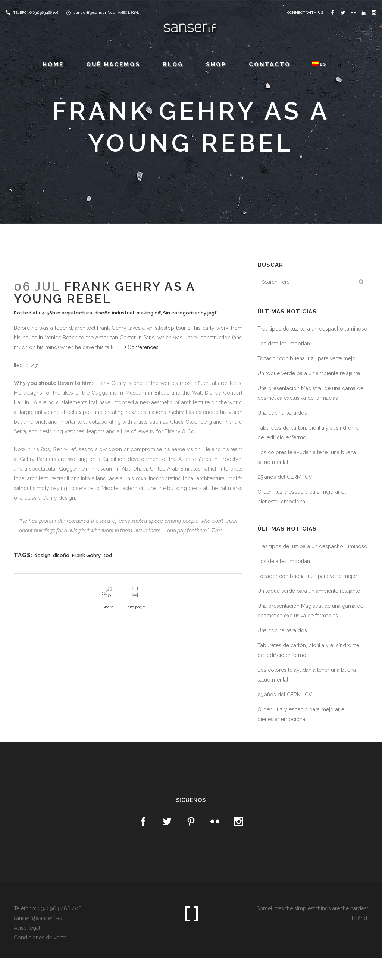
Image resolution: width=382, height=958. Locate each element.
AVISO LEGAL (128, 13)
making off (149, 313)
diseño (61, 555)
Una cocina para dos (282, 413)
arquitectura (77, 313)
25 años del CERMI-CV (284, 477)
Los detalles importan (283, 344)
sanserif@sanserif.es (94, 12)
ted (107, 555)
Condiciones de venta (40, 937)
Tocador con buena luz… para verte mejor (307, 358)
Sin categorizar (181, 313)
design (42, 555)
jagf (212, 313)
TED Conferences (137, 347)
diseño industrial (114, 313)
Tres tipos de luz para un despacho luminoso (312, 329)
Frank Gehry (86, 555)
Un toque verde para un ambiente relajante (308, 373)
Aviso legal (27, 928)
